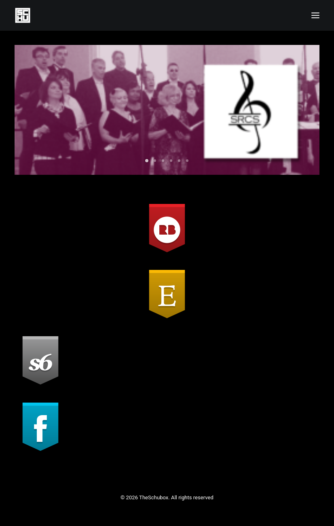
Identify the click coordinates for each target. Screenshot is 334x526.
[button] (315, 15)
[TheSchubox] (167, 15)
